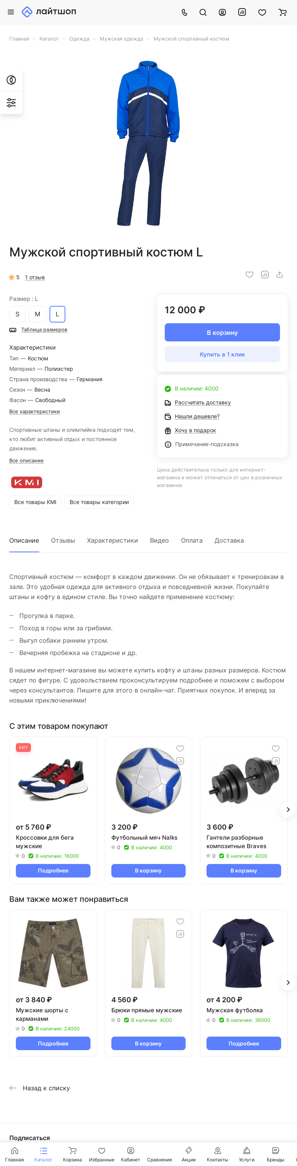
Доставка (229, 540)
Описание (24, 540)
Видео (159, 540)
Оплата (192, 540)
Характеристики (112, 540)
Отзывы (63, 540)
